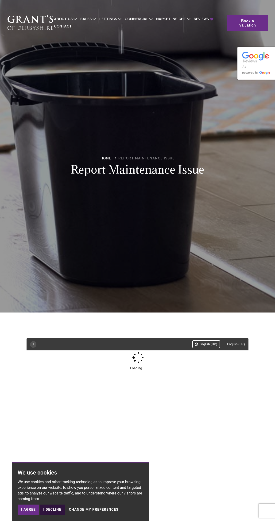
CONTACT (63, 18)
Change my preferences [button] (93, 509)
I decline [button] (52, 509)
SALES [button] (86, 10)
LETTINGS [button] (108, 10)
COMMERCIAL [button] (136, 10)
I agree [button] (28, 509)
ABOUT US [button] (63, 10)
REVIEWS (201, 10)
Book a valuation (248, 14)
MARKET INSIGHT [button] (171, 10)
